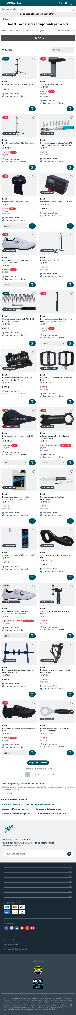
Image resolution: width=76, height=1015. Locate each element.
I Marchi (6, 19)
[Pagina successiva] (53, 774)
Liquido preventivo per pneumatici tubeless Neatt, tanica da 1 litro (16, 498)
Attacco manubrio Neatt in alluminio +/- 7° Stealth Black (56, 437)
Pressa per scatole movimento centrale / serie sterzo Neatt (18, 671)
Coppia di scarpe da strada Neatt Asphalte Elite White (15, 261)
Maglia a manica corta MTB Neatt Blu (17, 202)
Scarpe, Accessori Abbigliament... (18, 814)
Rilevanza (62, 50)
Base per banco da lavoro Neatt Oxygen (18, 84)
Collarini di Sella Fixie (12, 804)
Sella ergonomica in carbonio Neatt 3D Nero (17, 437)
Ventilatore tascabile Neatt (51, 84)
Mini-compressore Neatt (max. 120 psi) (56, 202)
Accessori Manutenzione (12, 31)
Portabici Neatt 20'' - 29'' (49, 260)
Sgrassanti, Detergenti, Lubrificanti (40, 31)
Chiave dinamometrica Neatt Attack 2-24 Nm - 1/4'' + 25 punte (18, 320)
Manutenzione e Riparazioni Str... (41, 804)
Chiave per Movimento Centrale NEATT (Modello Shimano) (56, 729)
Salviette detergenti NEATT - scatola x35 (18, 555)
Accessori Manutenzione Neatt (16, 809)
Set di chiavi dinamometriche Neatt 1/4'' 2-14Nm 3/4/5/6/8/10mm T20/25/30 (56, 144)
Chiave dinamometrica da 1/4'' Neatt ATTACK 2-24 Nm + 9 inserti (17, 379)
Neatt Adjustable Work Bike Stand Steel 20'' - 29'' (18, 144)
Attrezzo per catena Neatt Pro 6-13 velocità (54, 612)
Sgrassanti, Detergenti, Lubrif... (49, 809)
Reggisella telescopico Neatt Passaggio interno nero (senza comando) (56, 320)
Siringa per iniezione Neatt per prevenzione (52, 498)
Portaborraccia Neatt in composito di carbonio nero (55, 671)
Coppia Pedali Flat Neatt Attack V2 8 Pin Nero (56, 379)
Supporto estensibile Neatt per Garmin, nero (56, 556)
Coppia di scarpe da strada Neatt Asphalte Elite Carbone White (15, 612)
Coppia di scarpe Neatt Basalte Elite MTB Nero (18, 729)
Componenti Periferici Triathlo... (53, 814)
